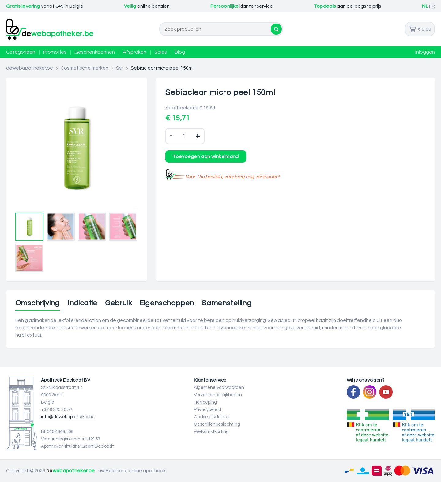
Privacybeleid (207, 409)
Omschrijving (37, 303)
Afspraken (134, 52)
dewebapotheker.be (29, 68)
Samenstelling (226, 303)
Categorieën (20, 52)
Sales (160, 52)
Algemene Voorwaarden (219, 387)
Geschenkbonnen (94, 52)
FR (432, 6)
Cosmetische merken (84, 68)
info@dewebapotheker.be (68, 417)
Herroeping (205, 402)
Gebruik (118, 303)
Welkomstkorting (211, 431)
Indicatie (82, 303)
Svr (119, 68)
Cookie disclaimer (212, 417)
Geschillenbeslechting (217, 424)
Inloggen (425, 52)
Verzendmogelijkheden (218, 395)
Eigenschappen (166, 303)
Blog (180, 52)
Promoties (54, 52)
